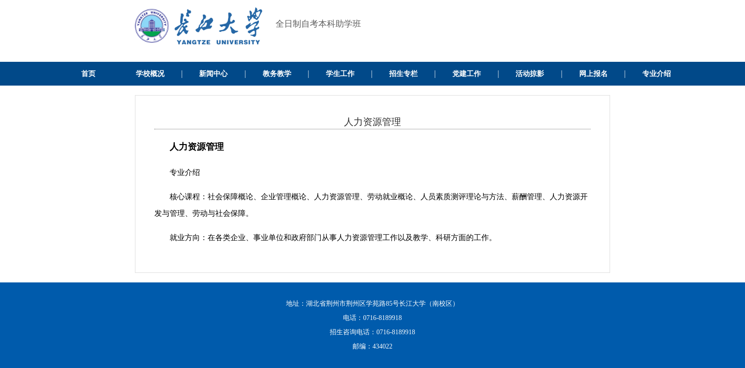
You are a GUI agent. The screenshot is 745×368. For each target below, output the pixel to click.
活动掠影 (530, 73)
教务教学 (277, 73)
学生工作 (340, 73)
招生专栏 (403, 73)
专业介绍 (656, 73)
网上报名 (593, 73)
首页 (88, 73)
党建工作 (466, 73)
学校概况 (150, 73)
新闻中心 (213, 73)
